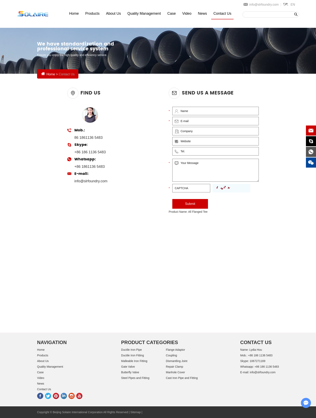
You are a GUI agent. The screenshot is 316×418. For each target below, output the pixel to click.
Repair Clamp (174, 366)
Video (186, 13)
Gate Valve (128, 366)
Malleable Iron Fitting (134, 361)
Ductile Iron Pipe (131, 349)
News (202, 13)
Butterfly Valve (130, 372)
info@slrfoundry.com (264, 4)
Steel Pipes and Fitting (135, 378)
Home (74, 13)
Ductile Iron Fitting (132, 355)
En (293, 4)
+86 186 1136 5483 (267, 366)
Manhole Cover (175, 372)
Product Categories (149, 342)
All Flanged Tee (198, 211)
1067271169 (257, 361)
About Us (113, 13)
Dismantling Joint (176, 361)
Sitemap (135, 412)
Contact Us (222, 13)
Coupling (171, 355)
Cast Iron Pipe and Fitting (182, 378)
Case (171, 13)
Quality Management (144, 13)
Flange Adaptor (175, 349)
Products (92, 13)
